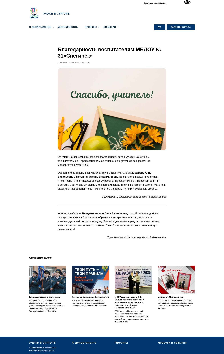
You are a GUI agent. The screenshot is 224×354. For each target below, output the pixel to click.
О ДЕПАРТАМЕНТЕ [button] (40, 27)
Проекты (121, 342)
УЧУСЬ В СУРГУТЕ (56, 13)
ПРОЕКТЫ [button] (91, 27)
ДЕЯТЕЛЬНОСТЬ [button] (68, 27)
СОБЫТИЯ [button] (110, 27)
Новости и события (172, 342)
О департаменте (84, 342)
